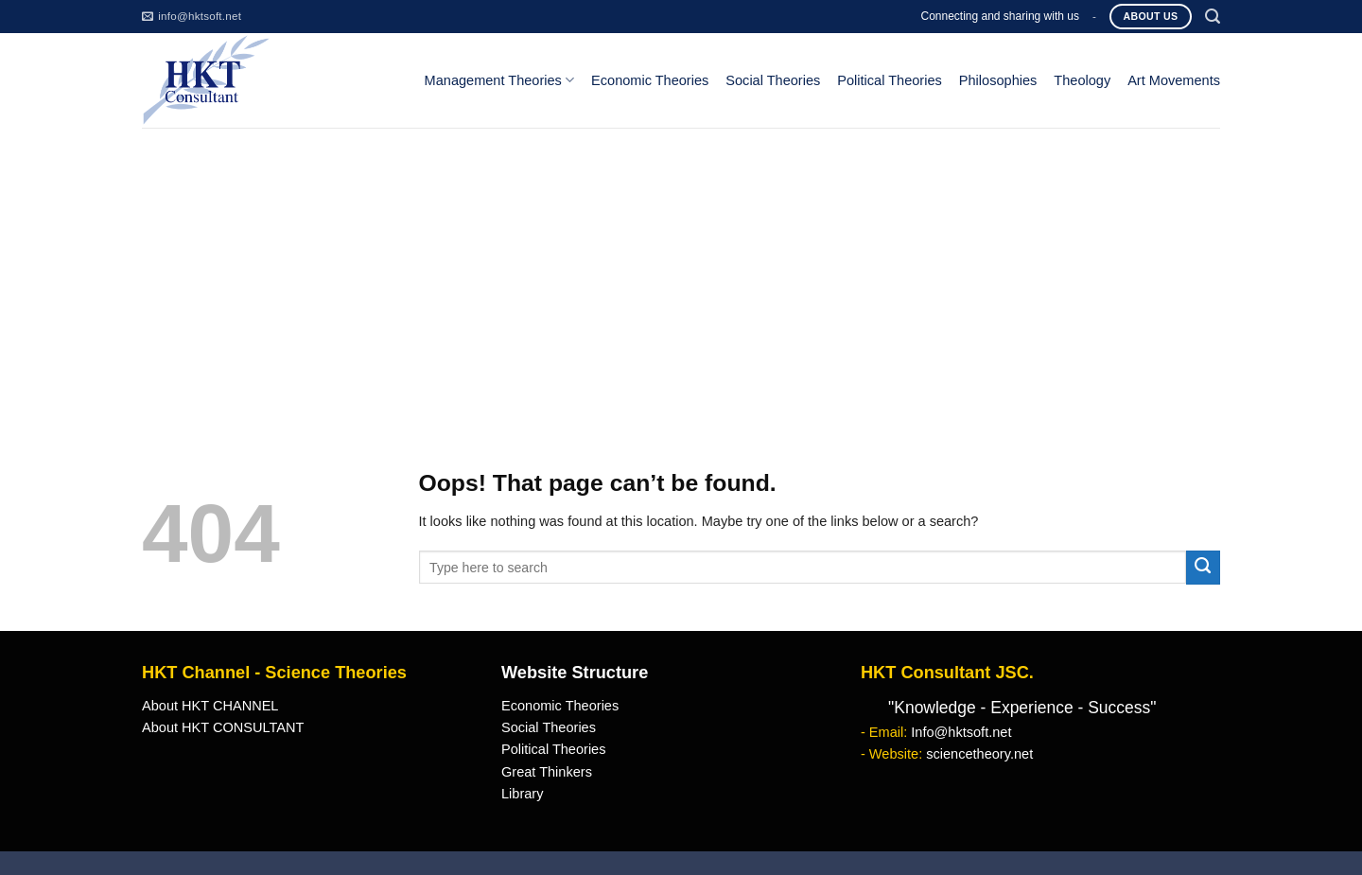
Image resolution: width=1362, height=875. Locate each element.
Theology (1082, 80)
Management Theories (499, 80)
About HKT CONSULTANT (223, 727)
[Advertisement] (681, 269)
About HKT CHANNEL (210, 705)
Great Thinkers (546, 771)
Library (522, 793)
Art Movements (1173, 80)
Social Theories (772, 80)
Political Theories (889, 80)
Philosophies (998, 80)
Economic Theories (649, 80)
